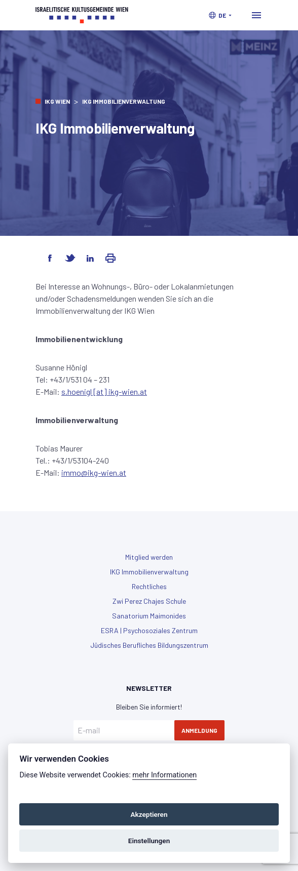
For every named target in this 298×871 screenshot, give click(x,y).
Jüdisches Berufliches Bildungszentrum (149, 645)
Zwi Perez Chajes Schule (149, 601)
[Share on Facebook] (50, 258)
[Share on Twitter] (70, 258)
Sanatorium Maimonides (149, 615)
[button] (220, 15)
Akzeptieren (148, 814)
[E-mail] (123, 730)
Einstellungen (149, 841)
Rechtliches (149, 586)
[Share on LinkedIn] (90, 258)
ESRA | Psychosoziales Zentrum (149, 630)
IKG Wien (57, 101)
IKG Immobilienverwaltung (149, 571)
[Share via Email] (110, 258)
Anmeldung (199, 730)
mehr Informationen (164, 775)
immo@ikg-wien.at (93, 472)
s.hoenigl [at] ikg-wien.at (104, 391)
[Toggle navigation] (256, 15)
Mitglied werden (149, 557)
